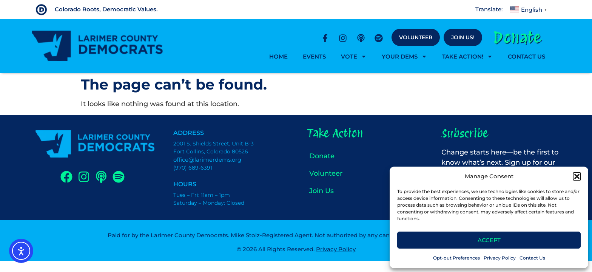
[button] (577, 176)
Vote (354, 56)
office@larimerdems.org (207, 159)
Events (314, 56)
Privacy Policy (500, 258)
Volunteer (415, 37)
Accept (489, 240)
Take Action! (467, 56)
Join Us (321, 191)
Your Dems (404, 56)
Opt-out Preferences (456, 258)
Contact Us (532, 258)
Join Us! (463, 37)
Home (278, 56)
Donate (517, 37)
